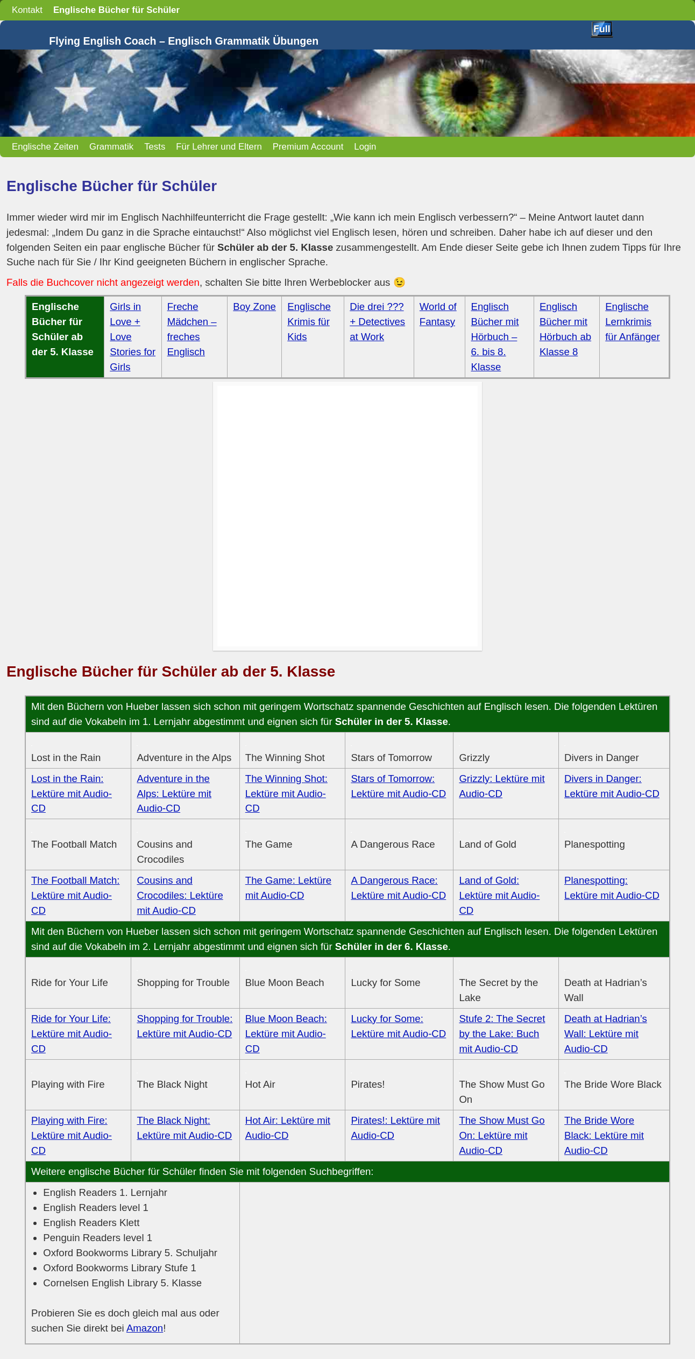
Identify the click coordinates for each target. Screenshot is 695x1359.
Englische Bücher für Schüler (116, 10)
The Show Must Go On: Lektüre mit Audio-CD (501, 1135)
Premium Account (308, 147)
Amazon (144, 1328)
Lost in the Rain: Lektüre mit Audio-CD (71, 793)
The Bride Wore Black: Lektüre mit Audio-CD (604, 1135)
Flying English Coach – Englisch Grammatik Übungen (183, 41)
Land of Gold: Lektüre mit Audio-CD (499, 895)
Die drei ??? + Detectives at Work (377, 321)
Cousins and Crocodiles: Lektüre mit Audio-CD (180, 895)
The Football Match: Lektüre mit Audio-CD (75, 895)
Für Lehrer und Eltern (219, 147)
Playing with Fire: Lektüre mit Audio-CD (71, 1135)
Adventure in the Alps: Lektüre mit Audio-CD (174, 793)
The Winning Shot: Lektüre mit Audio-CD (286, 793)
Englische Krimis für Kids (309, 321)
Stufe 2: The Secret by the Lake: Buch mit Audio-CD (502, 1033)
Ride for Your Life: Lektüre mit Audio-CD (71, 1033)
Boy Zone (254, 306)
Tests (154, 147)
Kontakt (27, 10)
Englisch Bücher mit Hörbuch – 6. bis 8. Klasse (495, 336)
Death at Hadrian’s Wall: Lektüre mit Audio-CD (605, 1033)
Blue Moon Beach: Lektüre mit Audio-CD (286, 1033)
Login (365, 147)
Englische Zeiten (45, 147)
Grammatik (111, 147)
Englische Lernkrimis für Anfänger (632, 321)
